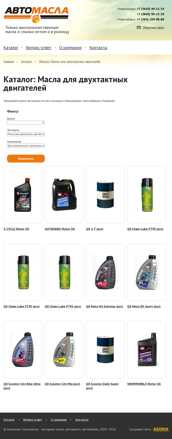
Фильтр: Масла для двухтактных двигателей (69, 61)
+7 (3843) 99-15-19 (150, 14)
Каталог (11, 47)
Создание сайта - (148, 429)
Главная (9, 61)
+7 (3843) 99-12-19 (150, 9)
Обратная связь (153, 27)
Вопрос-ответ (38, 47)
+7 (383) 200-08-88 (150, 19)
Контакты (98, 47)
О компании (70, 47)
